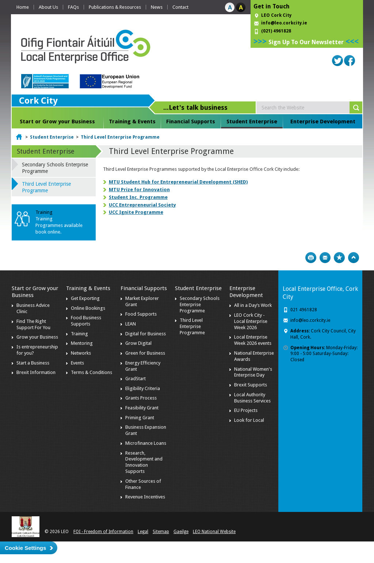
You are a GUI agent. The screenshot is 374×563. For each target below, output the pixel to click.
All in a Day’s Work (253, 305)
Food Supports (141, 314)
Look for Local (249, 420)
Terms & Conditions (91, 372)
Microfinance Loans (145, 443)
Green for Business (145, 353)
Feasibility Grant (142, 407)
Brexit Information (36, 372)
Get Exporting (85, 298)
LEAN (130, 324)
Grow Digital (138, 343)
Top (353, 257)
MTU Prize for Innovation (139, 189)
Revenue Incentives (145, 497)
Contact (180, 7)
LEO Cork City (276, 15)
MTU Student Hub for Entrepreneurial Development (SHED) (178, 182)
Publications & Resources (115, 7)
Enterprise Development (322, 121)
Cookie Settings (25, 548)
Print (310, 257)
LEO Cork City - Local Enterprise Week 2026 (250, 321)
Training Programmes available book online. (59, 225)
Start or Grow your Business (57, 121)
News (157, 7)
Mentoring (82, 343)
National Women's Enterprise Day (253, 372)
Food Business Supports (86, 321)
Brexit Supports (250, 384)
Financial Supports (190, 121)
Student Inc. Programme (138, 197)
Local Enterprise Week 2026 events (252, 340)
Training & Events (132, 121)
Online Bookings (88, 308)
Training (79, 333)
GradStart (135, 378)
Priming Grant (139, 417)
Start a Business (32, 363)
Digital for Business (145, 333)
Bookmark (339, 257)
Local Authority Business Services (252, 398)
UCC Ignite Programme (136, 212)
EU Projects (245, 410)
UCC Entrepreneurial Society (142, 205)
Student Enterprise (251, 121)
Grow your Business (37, 337)
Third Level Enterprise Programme (120, 137)
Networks (81, 353)
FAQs (73, 7)
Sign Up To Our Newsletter (306, 42)
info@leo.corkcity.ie (284, 23)
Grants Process (141, 398)
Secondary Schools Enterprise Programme (55, 168)
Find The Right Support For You (33, 324)
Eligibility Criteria (142, 388)
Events (77, 363)
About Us (48, 7)
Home (22, 7)
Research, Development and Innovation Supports (144, 462)
